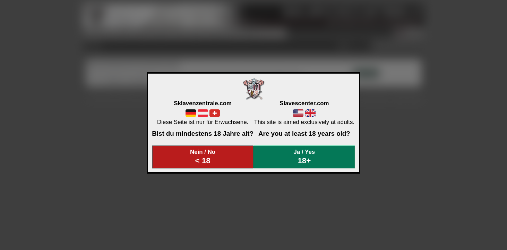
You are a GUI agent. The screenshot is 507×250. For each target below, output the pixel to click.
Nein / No (202, 157)
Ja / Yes (304, 157)
